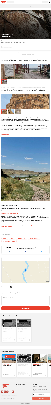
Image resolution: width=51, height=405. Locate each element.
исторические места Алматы (9, 241)
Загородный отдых (5, 34)
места (12, 238)
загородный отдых (21, 238)
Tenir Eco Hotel (37, 365)
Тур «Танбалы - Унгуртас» (6, 330)
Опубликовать (25, 308)
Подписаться (41, 398)
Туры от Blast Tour (5, 328)
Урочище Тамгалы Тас (34, 238)
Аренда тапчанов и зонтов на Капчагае (7, 366)
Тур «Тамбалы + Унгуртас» (22, 330)
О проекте (18, 387)
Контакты (25, 387)
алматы (4, 238)
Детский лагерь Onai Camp (22, 366)
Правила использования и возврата (9, 395)
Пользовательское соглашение (8, 398)
